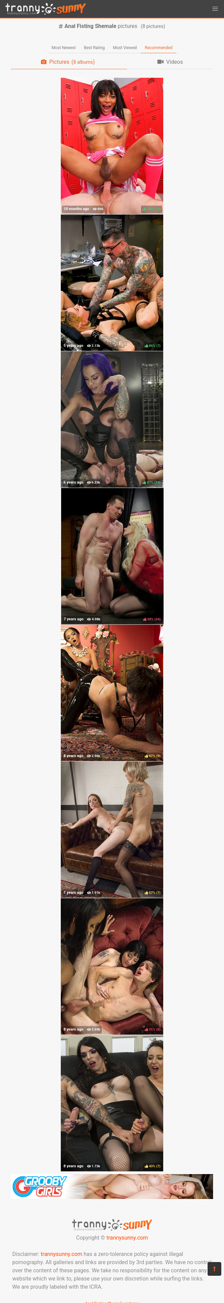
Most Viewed (125, 47)
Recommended (158, 47)
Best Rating (94, 47)
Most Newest (64, 47)
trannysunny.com (127, 1237)
